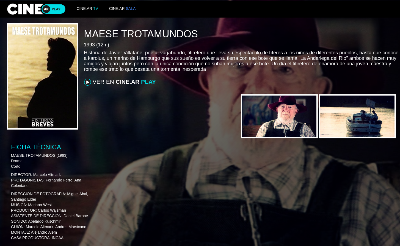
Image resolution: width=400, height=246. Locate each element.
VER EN (120, 82)
